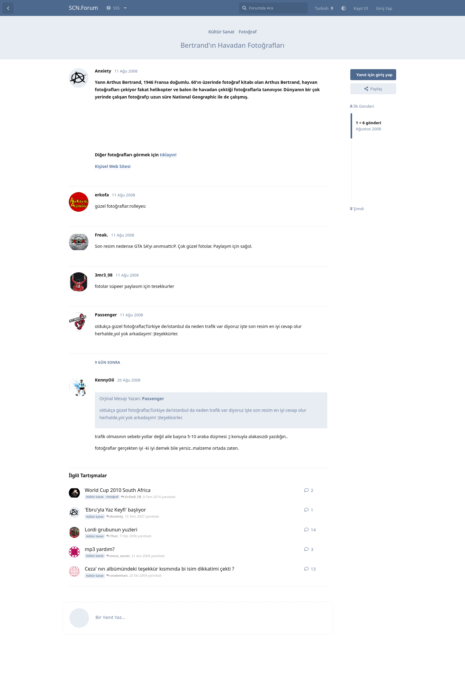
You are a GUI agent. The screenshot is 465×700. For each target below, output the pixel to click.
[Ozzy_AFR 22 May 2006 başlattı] (74, 532)
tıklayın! (168, 155)
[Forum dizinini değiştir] (324, 8)
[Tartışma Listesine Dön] (7, 7)
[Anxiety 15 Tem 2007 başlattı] (74, 512)
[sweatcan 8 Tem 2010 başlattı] (74, 492)
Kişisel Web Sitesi (113, 166)
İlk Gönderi (362, 106)
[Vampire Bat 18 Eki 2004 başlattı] (74, 571)
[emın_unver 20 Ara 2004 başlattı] (74, 551)
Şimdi (357, 208)
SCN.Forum (83, 7)
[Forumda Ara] (273, 7)
